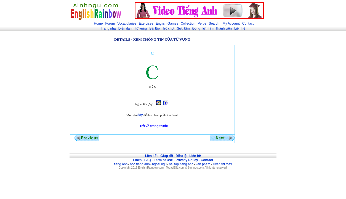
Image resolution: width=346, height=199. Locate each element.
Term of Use (163, 160)
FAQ (147, 160)
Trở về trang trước (154, 126)
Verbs (202, 23)
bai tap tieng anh (181, 164)
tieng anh (120, 164)
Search (214, 23)
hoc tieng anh (140, 164)
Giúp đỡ (166, 156)
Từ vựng (140, 28)
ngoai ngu (159, 164)
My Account (231, 23)
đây (140, 115)
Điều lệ (181, 156)
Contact (248, 23)
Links (137, 160)
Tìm (211, 28)
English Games (167, 23)
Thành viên (223, 28)
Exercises (146, 23)
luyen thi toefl (222, 164)
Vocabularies (126, 23)
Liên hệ (239, 28)
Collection (188, 23)
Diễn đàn (125, 28)
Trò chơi (168, 28)
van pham (203, 164)
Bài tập (154, 28)
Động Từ (198, 28)
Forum (110, 23)
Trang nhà (108, 28)
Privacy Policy (186, 160)
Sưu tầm (183, 28)
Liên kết (151, 156)
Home (98, 23)
